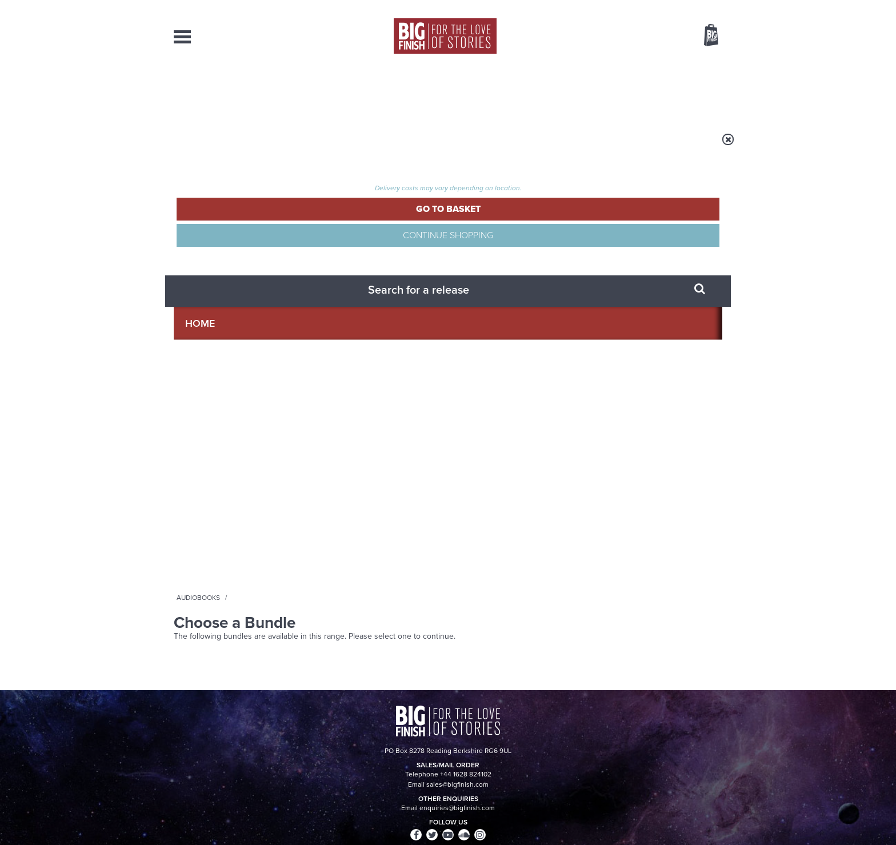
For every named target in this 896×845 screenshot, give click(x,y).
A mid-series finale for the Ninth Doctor (631, 556)
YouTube (600, 302)
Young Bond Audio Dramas (352, 433)
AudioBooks (235, 91)
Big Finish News (227, 412)
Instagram (564, 302)
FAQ (715, 728)
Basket (704, 36)
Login (660, 7)
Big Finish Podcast (573, 312)
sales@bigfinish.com (366, 728)
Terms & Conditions (415, 815)
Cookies (368, 815)
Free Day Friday (601, 433)
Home (240, 147)
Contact (698, 91)
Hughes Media (232, 828)
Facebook (498, 302)
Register (695, 7)
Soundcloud (648, 302)
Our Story (707, 718)
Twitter (531, 302)
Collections (329, 91)
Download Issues (696, 739)
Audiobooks (284, 147)
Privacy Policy (198, 353)
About (631, 91)
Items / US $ (650, 36)
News (494, 91)
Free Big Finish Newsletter (15, 255)
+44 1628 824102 (377, 717)
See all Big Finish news (664, 414)
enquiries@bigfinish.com (470, 728)
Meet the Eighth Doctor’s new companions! (344, 556)
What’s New (421, 91)
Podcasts (562, 91)
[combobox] (619, 66)
